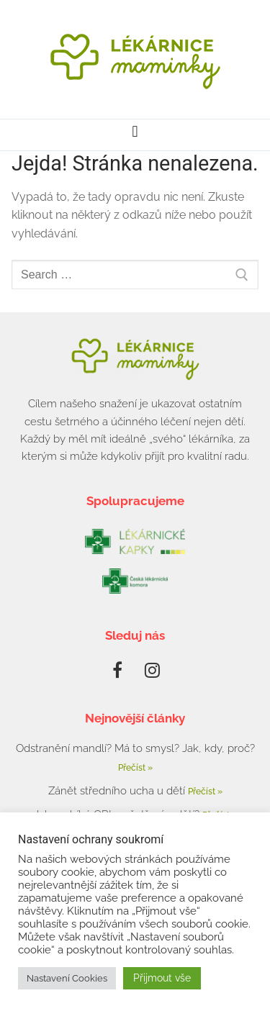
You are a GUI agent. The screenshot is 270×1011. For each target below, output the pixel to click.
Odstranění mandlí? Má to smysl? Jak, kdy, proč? (135, 748)
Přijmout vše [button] (162, 978)
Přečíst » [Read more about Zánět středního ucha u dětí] (205, 791)
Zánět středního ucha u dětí (118, 790)
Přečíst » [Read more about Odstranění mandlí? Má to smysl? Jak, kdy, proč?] (135, 768)
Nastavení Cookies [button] (67, 978)
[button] (135, 131)
